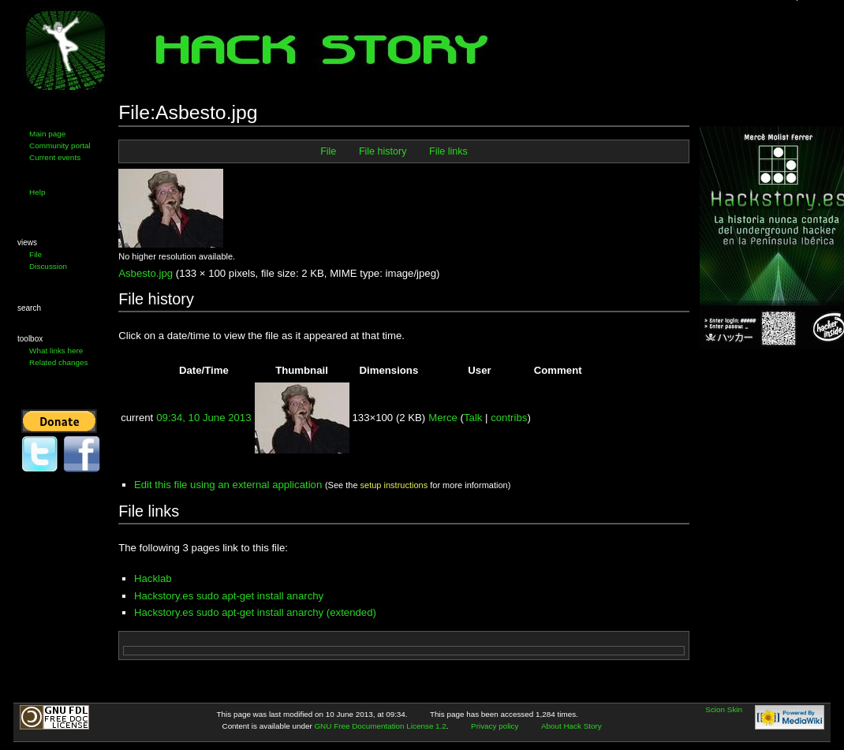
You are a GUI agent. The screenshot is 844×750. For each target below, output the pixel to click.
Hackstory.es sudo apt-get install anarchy (228, 596)
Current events (54, 157)
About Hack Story (571, 726)
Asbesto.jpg (145, 273)
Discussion (48, 266)
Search (29, 308)
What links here (56, 350)
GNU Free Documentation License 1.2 (380, 726)
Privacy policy (494, 726)
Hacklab (153, 578)
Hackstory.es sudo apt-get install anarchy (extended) (255, 612)
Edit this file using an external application (228, 485)
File (35, 254)
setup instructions (394, 485)
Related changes (58, 362)
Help (37, 192)
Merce (442, 418)
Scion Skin (723, 709)
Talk (473, 418)
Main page (47, 133)
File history (383, 151)
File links (448, 151)
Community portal (60, 145)
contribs (509, 418)
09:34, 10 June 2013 (203, 418)
